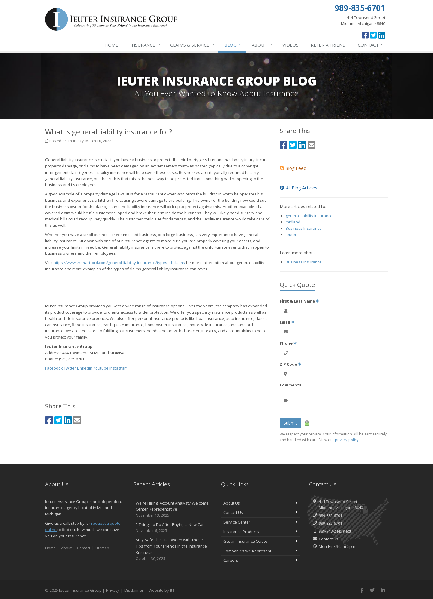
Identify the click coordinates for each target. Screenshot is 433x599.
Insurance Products (260, 531)
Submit (290, 423)
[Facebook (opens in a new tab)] (365, 35)
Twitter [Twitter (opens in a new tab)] (70, 368)
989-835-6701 (330, 515)
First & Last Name (299, 301)
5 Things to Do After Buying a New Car (173, 527)
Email (287, 322)
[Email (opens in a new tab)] (77, 420)
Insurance (145, 44)
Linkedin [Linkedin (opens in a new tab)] (84, 368)
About (262, 44)
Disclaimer (133, 590)
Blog (233, 44)
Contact (371, 44)
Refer (328, 45)
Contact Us (260, 512)
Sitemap (102, 548)
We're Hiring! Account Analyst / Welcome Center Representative (173, 509)
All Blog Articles (299, 188)
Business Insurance (304, 228)
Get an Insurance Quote (260, 541)
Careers (260, 560)
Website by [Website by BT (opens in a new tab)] (162, 590)
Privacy (112, 590)
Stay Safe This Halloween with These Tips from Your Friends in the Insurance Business (173, 549)
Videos (290, 45)
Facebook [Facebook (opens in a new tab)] (54, 368)
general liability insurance (309, 215)
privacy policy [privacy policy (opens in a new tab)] (346, 439)
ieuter (291, 234)
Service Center (260, 522)
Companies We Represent (260, 551)
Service (192, 44)
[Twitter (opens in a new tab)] (373, 35)
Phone (288, 343)
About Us (260, 503)
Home (111, 45)
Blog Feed (293, 168)
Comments (290, 385)
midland (293, 222)
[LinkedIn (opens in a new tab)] (381, 35)
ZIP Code (290, 364)
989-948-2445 (330, 531)
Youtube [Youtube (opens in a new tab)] (101, 368)
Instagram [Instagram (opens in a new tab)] (118, 368)
